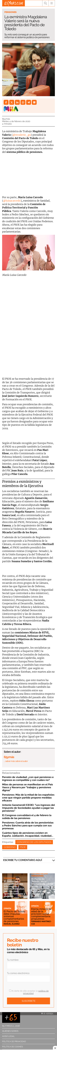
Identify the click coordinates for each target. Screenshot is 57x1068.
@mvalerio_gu (22, 134)
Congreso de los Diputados (34, 842)
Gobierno (10, 847)
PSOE (23, 847)
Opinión (7, 908)
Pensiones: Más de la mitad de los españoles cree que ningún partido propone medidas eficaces (28, 797)
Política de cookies (12, 1046)
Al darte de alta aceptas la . (29, 992)
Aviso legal (8, 1036)
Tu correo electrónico (18, 973)
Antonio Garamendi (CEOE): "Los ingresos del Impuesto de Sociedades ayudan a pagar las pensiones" (28, 808)
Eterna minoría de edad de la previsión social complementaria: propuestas (41, 914)
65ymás (6, 119)
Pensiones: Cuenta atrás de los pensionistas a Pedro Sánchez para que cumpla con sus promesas (28, 825)
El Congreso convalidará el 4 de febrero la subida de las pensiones (26, 817)
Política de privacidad (14, 1041)
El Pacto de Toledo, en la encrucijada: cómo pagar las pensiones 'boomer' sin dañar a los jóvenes (42, 887)
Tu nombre (13, 960)
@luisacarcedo (12, 200)
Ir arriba (47, 1013)
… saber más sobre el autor (16, 761)
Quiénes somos (10, 1031)
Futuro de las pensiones (39, 874)
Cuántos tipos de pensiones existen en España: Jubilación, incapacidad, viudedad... (27, 834)
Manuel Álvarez (12, 924)
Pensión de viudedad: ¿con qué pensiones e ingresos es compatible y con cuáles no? (28, 778)
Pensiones (10, 12)
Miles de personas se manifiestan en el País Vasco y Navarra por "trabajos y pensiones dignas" (27, 787)
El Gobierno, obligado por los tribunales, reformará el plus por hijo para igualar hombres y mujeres (14, 889)
